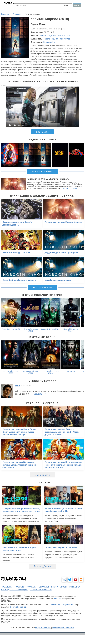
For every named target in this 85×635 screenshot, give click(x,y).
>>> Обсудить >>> (38, 394)
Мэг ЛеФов (65, 39)
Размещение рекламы (63, 628)
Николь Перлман (51, 39)
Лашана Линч (64, 36)
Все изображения (42, 171)
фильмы (31, 587)
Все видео (42, 132)
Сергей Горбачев (18, 607)
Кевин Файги (49, 42)
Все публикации (42, 287)
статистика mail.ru (41, 590)
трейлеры (6, 587)
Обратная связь (43, 628)
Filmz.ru (57, 598)
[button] (80, 154)
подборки (74, 587)
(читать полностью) (69, 188)
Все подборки (42, 566)
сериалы (44, 587)
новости (20, 587)
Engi (17, 385)
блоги (54, 587)
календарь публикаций (14, 590)
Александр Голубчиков (62, 604)
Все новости (42, 475)
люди (63, 587)
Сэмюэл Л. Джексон (48, 36)
